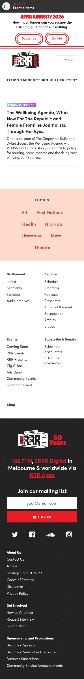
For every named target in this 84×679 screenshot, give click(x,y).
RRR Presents (17, 359)
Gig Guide (14, 365)
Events (12, 339)
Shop (11, 405)
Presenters (52, 301)
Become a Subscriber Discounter (32, 652)
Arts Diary (14, 372)
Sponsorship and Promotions (30, 638)
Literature (32, 236)
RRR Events (16, 353)
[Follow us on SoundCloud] (50, 535)
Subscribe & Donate (60, 339)
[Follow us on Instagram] (69, 535)
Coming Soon (17, 346)
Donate (57, 38)
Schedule (51, 281)
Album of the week (58, 307)
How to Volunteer (20, 612)
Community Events (21, 378)
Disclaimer (15, 586)
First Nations (50, 212)
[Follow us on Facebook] (32, 535)
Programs (51, 288)
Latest (11, 281)
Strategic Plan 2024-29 (24, 573)
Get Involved (17, 606)
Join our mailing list (42, 491)
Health (29, 224)
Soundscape (53, 313)
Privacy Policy (17, 593)
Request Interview (20, 619)
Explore (50, 274)
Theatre (42, 247)
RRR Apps (42, 474)
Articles (50, 320)
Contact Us (15, 559)
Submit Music (17, 626)
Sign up (42, 517)
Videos (49, 326)
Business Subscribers (23, 659)
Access (12, 566)
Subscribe (29, 38)
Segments (14, 288)
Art (24, 212)
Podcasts (51, 294)
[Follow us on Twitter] (15, 535)
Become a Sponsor (21, 645)
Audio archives (18, 301)
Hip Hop (53, 224)
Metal (56, 236)
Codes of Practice (20, 579)
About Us (14, 553)
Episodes (14, 294)
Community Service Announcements (35, 665)
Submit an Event (19, 385)
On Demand (16, 274)
